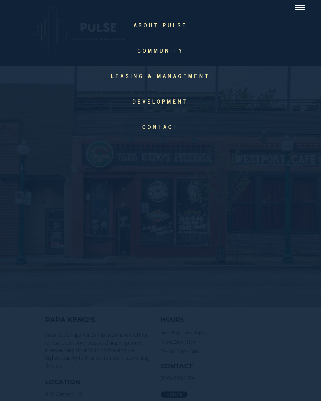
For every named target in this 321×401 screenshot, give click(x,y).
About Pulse (160, 25)
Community (160, 50)
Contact (160, 126)
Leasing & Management (160, 75)
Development (160, 101)
